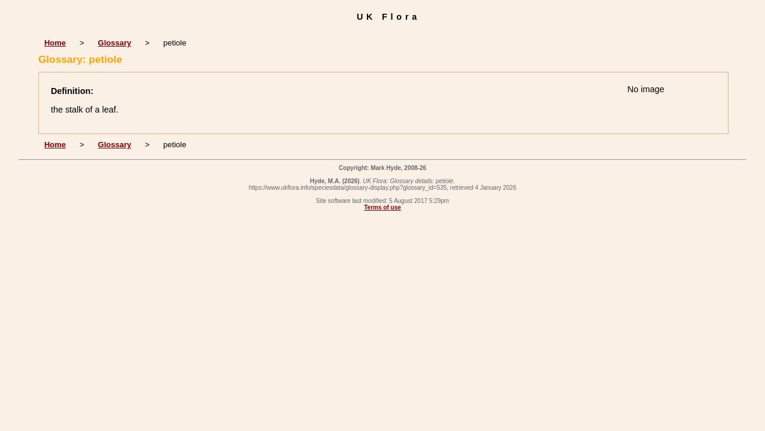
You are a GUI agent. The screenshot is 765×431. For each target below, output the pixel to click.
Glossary (115, 42)
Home (55, 42)
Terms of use (382, 207)
